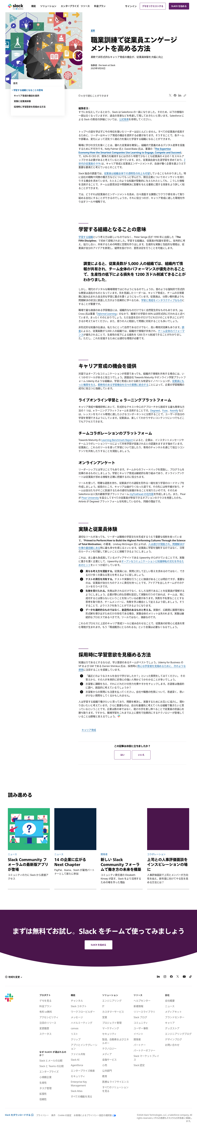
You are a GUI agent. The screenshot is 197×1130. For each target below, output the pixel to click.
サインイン (131, 6)
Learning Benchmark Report (117, 440)
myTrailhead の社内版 (142, 494)
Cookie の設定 (64, 1115)
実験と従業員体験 (22, 101)
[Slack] (15, 6)
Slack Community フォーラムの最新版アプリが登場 (28, 864)
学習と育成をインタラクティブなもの (161, 300)
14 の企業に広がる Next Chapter (70, 862)
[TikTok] (190, 977)
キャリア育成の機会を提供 (26, 95)
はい (122, 754)
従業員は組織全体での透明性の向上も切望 (127, 173)
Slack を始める (179, 6)
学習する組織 (85, 237)
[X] (177, 977)
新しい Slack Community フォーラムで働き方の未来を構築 (121, 864)
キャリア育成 (89, 730)
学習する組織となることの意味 (28, 90)
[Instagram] (164, 977)
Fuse (164, 410)
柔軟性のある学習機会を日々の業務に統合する (123, 384)
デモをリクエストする (152, 6)
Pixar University (90, 497)
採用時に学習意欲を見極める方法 (30, 106)
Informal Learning (106, 313)
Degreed (155, 410)
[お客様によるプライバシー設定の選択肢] (93, 1115)
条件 (53, 1115)
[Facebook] (171, 977)
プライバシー (42, 1115)
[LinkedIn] (158, 977)
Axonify (174, 410)
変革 (93, 30)
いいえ (141, 754)
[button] (13, 977)
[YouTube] (184, 977)
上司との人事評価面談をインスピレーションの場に (167, 864)
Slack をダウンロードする (19, 1114)
